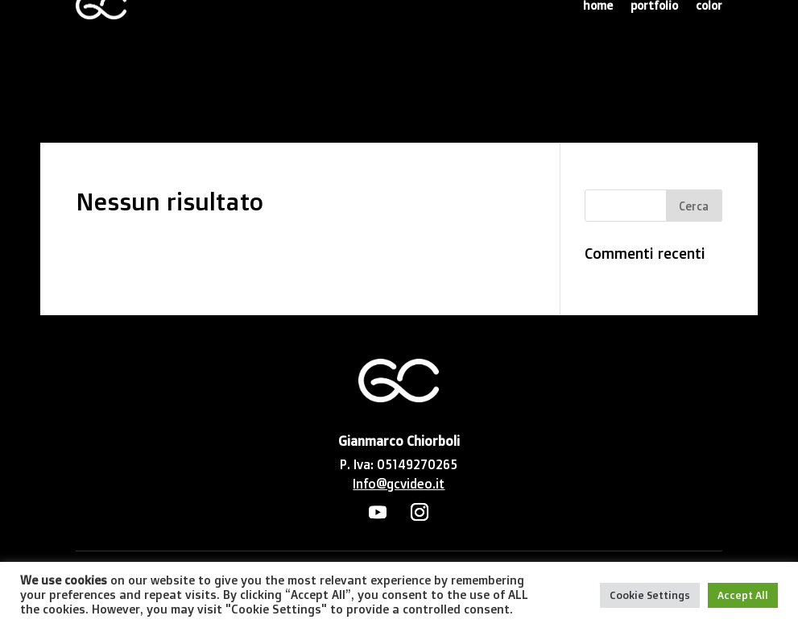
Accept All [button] (742, 594)
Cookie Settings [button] (650, 594)
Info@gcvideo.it (398, 484)
